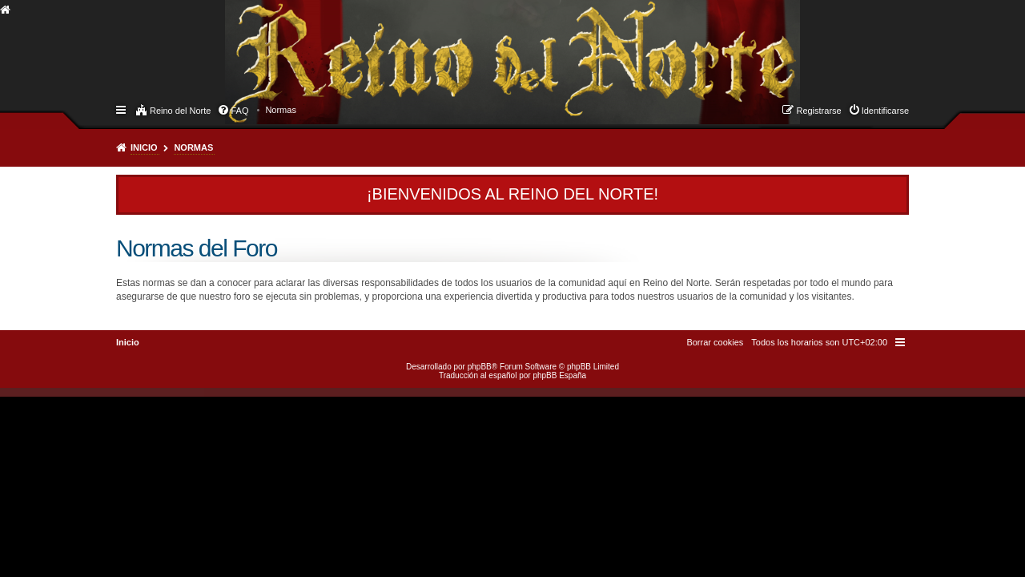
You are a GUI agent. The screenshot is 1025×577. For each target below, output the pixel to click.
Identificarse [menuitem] (885, 110)
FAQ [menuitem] (239, 110)
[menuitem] (280, 109)
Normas (193, 147)
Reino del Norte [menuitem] (180, 110)
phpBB (480, 366)
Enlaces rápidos (122, 109)
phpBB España (559, 375)
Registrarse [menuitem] (818, 110)
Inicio (144, 147)
